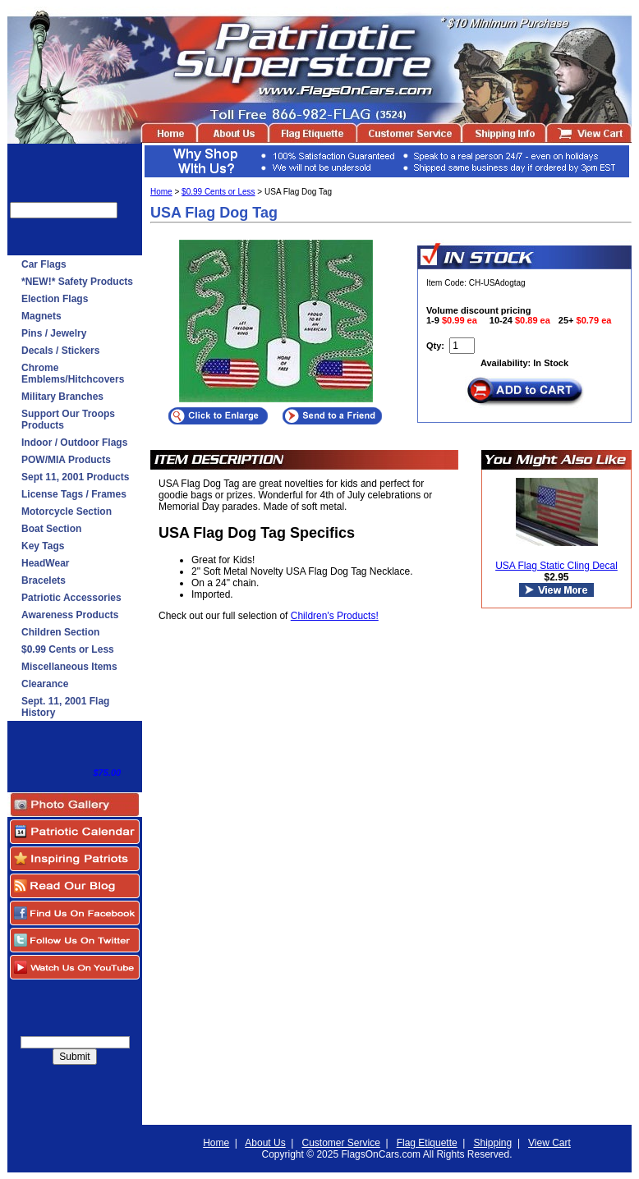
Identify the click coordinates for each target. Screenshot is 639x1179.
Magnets (41, 316)
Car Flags (44, 264)
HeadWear (45, 563)
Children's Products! (335, 616)
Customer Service (340, 1143)
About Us (265, 1143)
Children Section (60, 632)
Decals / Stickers (60, 350)
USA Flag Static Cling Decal (556, 565)
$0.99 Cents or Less (67, 649)
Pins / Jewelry (53, 333)
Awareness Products (70, 615)
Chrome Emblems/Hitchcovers (72, 373)
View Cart (549, 1143)
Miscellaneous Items (69, 666)
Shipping (493, 1143)
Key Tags (42, 546)
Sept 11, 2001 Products (75, 477)
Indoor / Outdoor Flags (74, 442)
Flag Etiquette (427, 1143)
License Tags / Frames (73, 494)
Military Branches (62, 396)
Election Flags (54, 299)
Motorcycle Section (66, 511)
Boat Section (51, 528)
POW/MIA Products (66, 460)
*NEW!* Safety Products (77, 281)
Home (161, 191)
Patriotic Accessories (71, 597)
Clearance (44, 684)
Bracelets (43, 580)
